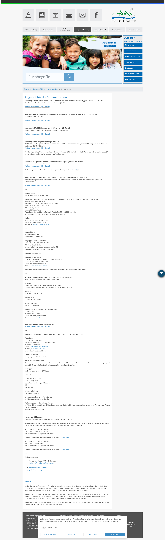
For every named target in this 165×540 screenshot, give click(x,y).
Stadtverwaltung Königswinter (35, 516)
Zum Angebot (64, 437)
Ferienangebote (53, 89)
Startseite (27, 89)
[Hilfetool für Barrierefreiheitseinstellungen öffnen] (161, 273)
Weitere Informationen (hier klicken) (37, 107)
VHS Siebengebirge (36, 470)
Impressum (71, 534)
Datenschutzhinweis (50, 534)
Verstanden (114, 534)
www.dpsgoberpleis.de (39, 318)
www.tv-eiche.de (39, 349)
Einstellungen (93, 534)
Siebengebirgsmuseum (38, 467)
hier (77, 170)
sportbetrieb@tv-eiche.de (39, 347)
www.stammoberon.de (41, 224)
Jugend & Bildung (39, 89)
